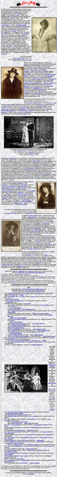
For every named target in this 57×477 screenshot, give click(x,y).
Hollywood (20, 266)
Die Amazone (11, 414)
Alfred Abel (20, 458)
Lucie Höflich (23, 463)
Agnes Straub (4, 109)
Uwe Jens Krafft (33, 416)
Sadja (12, 309)
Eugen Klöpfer (39, 93)
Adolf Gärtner (20, 300)
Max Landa (4, 32)
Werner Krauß (45, 174)
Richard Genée (23, 186)
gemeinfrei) (49, 103)
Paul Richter (49, 75)
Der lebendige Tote (13, 296)
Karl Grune (27, 86)
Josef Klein (34, 340)
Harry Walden (37, 161)
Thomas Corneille (24, 107)
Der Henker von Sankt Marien (16, 342)
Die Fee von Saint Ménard (18, 323)
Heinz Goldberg (19, 446)
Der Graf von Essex (7, 106)
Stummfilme (24, 204)
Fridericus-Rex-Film (23, 441)
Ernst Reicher (23, 26)
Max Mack (24, 184)
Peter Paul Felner (42, 106)
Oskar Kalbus (32, 152)
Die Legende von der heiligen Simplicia (18, 412)
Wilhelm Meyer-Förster (26, 110)
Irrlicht (13, 330)
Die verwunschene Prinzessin (19, 319)
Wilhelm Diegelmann (37, 78)
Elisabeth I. (24, 109)
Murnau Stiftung (18, 413)
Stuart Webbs (5, 25)
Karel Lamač (8, 461)
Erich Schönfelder (26, 201)
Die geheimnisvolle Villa (14, 293)
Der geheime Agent (17, 202)
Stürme (13, 305)
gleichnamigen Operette (7, 187)
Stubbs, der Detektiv (48, 83)
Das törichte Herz (15, 329)
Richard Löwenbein (22, 414)
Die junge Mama (12, 416)
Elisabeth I (49, 434)
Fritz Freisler (27, 74)
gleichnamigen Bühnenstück (8, 110)
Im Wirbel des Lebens (17, 335)
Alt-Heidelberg (12, 437)
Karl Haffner (11, 186)
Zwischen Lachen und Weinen (21, 336)
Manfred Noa (45, 223)
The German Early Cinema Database (35, 290)
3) (1, 275)
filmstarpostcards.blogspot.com (36, 272)
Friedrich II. (20, 192)
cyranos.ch (4, 53)
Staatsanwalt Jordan (16, 310)
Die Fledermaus (12, 450)
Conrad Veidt (7, 196)
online (38, 241)
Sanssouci (8, 193)
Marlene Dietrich (35, 231)
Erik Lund (9, 45)
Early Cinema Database (12, 299)
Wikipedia (21, 271)
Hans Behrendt (30, 168)
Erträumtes (11, 300)
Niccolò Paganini (26, 199)
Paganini (4, 198)
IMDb (21, 295)
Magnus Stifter (11, 312)
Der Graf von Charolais (14, 424)
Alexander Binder (21, 58)
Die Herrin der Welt (13, 337)
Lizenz (2, 276)
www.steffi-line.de (30, 474)
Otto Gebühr (31, 190)
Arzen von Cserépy (18, 443)
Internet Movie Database (28, 289)
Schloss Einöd (14, 332)
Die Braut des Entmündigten (18, 325)
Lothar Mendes (33, 215)
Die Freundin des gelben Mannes (20, 340)
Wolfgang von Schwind (52, 365)
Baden (47, 237)
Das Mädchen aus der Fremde (19, 422)
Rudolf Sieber (38, 228)
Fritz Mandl (48, 244)
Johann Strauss (22, 187)
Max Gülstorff (52, 383)
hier (30, 60)
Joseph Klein (35, 87)
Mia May (13, 17)
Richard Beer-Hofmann (41, 424)
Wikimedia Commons (17, 59)
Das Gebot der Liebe (16, 326)
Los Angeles (40, 261)
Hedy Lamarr (33, 248)
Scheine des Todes (32, 217)
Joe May (17, 15)
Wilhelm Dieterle (38, 89)
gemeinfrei (24, 60)
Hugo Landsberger (46, 305)
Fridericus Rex (22, 195)
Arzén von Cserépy (22, 193)
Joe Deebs (13, 31)
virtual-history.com (21, 150)
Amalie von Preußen (6, 190)
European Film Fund (7, 264)
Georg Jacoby (52, 78)
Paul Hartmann (22, 114)
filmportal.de (39, 289)
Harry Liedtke (18, 183)
